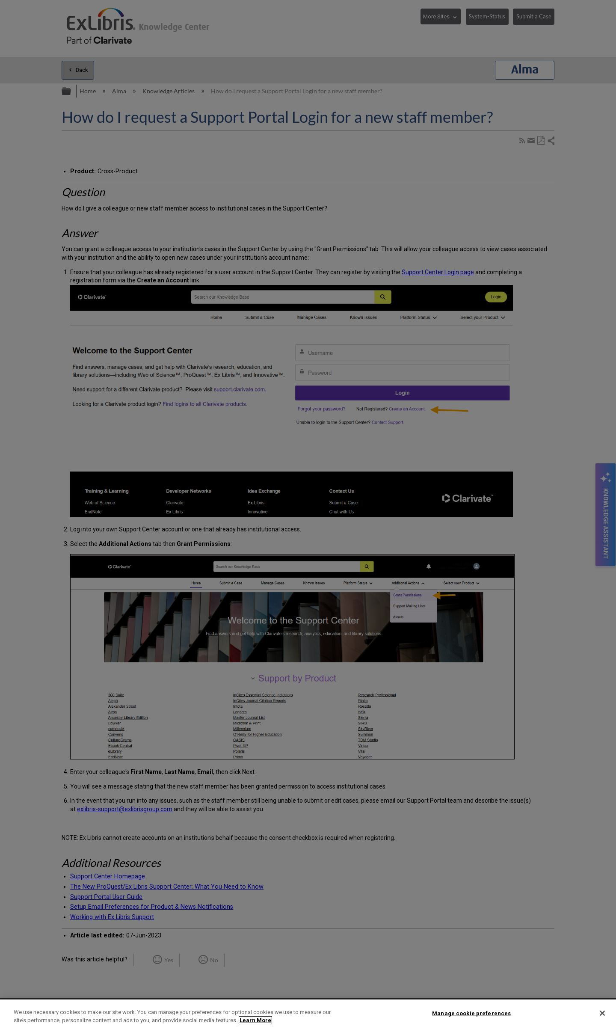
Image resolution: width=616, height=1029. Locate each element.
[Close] (602, 1013)
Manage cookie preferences (471, 1013)
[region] (308, 1014)
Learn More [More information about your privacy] (255, 1020)
